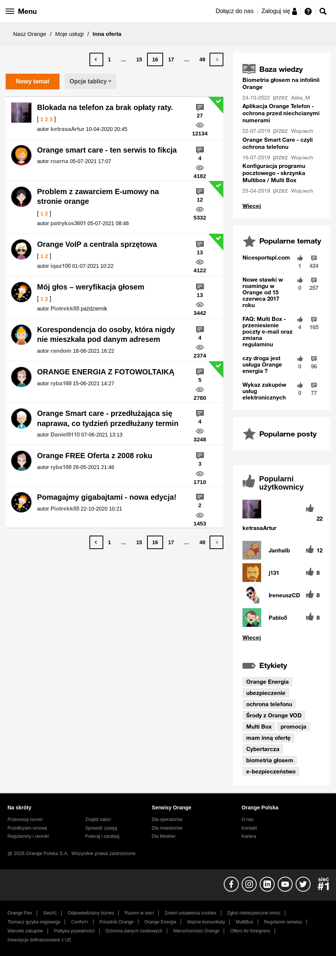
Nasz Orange (29, 34)
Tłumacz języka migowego (33, 922)
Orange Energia (267, 681)
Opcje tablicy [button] (88, 81)
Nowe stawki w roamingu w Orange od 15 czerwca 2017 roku (262, 292)
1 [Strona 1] (109, 59)
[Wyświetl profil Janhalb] (279, 550)
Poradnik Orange (117, 922)
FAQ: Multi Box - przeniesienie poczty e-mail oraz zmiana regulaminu (267, 331)
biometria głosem (269, 760)
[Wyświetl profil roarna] (59, 161)
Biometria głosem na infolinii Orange (281, 83)
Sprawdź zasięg (101, 828)
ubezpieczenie (265, 692)
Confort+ (80, 922)
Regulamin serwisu (283, 922)
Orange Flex (19, 913)
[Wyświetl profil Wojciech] (303, 131)
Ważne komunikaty (206, 922)
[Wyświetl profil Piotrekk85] (65, 309)
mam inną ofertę (268, 737)
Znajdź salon (98, 819)
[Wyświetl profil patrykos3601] (68, 223)
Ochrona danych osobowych (134, 931)
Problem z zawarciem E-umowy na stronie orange (98, 196)
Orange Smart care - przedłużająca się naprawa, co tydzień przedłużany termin (107, 418)
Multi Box (259, 726)
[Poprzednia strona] (96, 59)
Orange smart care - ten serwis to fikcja (107, 150)
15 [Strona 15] (139, 59)
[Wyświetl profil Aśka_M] (301, 97)
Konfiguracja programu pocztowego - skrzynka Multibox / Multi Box (273, 172)
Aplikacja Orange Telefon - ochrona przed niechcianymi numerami (281, 112)
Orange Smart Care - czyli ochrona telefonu (277, 143)
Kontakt (249, 828)
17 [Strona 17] (171, 59)
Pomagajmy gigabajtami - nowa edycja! (106, 497)
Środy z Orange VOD (274, 715)
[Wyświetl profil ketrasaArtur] (68, 129)
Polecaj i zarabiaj (102, 836)
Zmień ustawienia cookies (190, 913)
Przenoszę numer (25, 819)
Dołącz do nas (234, 11)
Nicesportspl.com (266, 257)
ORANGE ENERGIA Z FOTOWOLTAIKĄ (105, 372)
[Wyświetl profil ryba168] (61, 383)
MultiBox (244, 922)
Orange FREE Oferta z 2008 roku (94, 455)
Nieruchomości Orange (196, 931)
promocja (293, 726)
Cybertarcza (263, 748)
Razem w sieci (139, 913)
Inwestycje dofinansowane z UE (39, 940)
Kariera (249, 836)
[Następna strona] (216, 59)
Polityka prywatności (74, 931)
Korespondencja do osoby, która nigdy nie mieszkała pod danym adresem (106, 334)
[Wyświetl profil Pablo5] (278, 617)
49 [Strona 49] (202, 59)
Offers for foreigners (250, 931)
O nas (248, 819)
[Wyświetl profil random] (61, 351)
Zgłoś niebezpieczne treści (253, 913)
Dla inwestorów (167, 828)
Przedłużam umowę (27, 828)
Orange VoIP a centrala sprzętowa (97, 244)
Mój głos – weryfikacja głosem (90, 287)
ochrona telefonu (269, 704)
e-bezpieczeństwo (271, 771)
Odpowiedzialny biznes (91, 913)
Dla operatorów (167, 819)
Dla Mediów (163, 836)
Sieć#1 (50, 913)
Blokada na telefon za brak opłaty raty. (105, 107)
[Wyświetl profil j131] (274, 572)
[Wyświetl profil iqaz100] (61, 266)
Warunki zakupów (25, 931)
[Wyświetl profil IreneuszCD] (284, 595)
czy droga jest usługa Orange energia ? (262, 364)
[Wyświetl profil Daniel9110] (65, 435)
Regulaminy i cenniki (28, 836)
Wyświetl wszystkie (281, 637)
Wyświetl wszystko (251, 206)
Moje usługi (69, 34)
